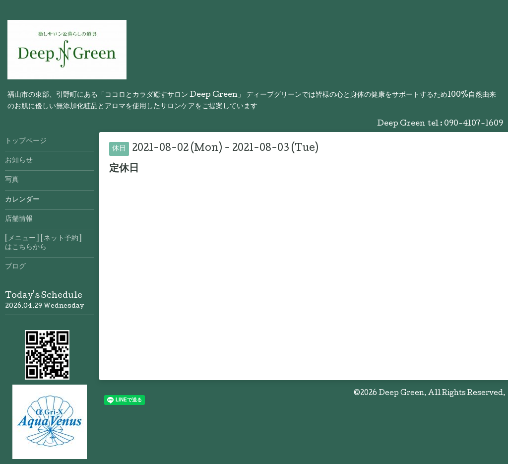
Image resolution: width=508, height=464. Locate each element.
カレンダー (22, 200)
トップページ (26, 141)
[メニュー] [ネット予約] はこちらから (49, 243)
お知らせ (19, 161)
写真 (12, 180)
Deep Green (401, 393)
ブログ (15, 267)
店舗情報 (19, 219)
